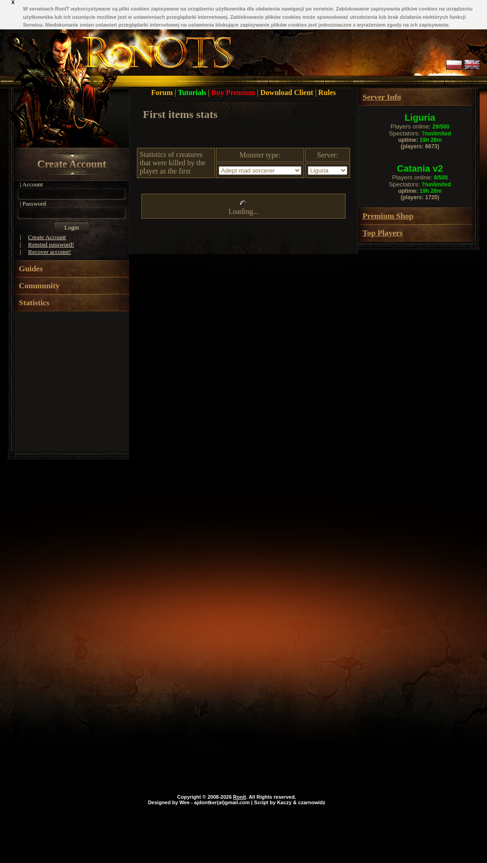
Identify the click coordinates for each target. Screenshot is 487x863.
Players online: (420, 126)
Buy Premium (234, 92)
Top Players (382, 233)
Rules (327, 92)
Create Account (71, 164)
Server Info (381, 97)
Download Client (287, 92)
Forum (163, 92)
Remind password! (51, 244)
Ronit (239, 797)
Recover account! (49, 251)
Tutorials (193, 92)
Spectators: (420, 133)
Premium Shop (387, 216)
